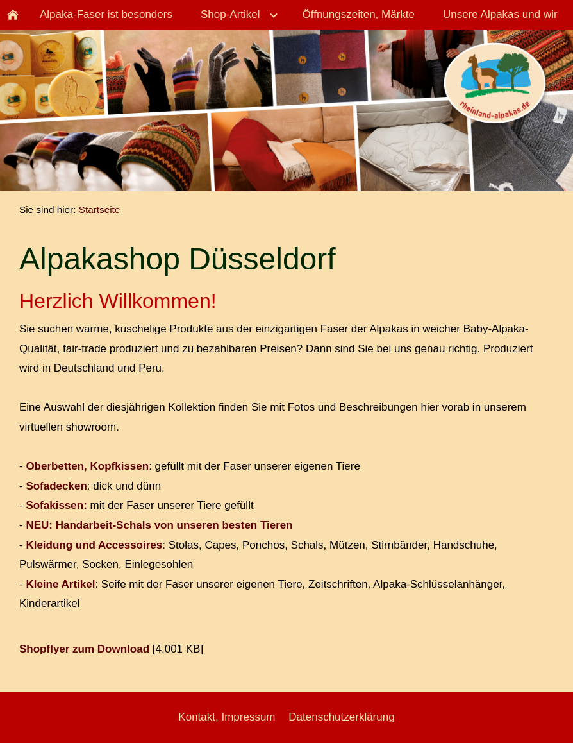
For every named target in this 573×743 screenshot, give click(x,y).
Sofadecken (56, 486)
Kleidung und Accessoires (94, 545)
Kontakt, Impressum (226, 717)
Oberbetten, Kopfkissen (87, 466)
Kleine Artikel (60, 584)
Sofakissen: (56, 505)
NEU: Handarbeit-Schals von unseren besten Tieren (159, 525)
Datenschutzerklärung (341, 717)
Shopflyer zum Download (84, 649)
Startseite (99, 209)
